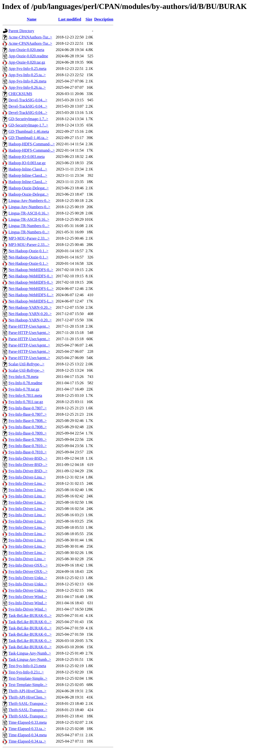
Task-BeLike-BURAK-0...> (30, 615)
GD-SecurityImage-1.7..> (28, 119)
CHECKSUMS (20, 94)
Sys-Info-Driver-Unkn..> (27, 578)
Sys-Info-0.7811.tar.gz (25, 402)
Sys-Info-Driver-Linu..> (27, 477)
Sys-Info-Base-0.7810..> (27, 446)
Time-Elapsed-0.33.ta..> (27, 729)
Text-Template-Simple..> (27, 678)
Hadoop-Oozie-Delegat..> (28, 188)
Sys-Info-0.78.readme (25, 383)
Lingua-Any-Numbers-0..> (29, 201)
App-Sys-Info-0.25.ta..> (27, 75)
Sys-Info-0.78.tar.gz (23, 389)
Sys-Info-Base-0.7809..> (27, 433)
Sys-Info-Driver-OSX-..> (28, 565)
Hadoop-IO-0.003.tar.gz (27, 163)
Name (32, 19)
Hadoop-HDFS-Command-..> (31, 144)
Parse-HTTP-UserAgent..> (29, 326)
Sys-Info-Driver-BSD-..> (27, 458)
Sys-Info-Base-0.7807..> (27, 408)
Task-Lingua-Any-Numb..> (29, 653)
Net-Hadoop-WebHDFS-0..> (30, 270)
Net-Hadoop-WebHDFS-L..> (31, 289)
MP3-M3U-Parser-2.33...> (29, 238)
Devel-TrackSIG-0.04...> (27, 100)
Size (88, 19)
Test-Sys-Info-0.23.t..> (26, 672)
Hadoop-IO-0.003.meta (26, 157)
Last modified (69, 19)
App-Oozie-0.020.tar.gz (26, 62)
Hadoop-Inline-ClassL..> (27, 169)
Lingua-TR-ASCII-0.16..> (28, 213)
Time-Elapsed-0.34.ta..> (27, 741)
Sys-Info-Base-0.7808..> (27, 421)
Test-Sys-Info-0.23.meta (27, 666)
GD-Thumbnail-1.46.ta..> (28, 138)
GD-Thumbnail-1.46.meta (28, 131)
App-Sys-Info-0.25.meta (27, 68)
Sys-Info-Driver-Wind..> (27, 597)
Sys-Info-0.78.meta (23, 377)
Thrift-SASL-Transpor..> (27, 703)
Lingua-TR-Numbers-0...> (28, 226)
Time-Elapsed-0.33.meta (27, 722)
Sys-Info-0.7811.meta (25, 395)
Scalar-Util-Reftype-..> (26, 364)
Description (103, 19)
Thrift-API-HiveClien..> (27, 691)
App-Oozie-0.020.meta (26, 50)
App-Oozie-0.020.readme (28, 56)
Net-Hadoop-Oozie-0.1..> (28, 251)
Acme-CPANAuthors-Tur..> (30, 37)
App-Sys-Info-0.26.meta (27, 81)
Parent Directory (21, 31)
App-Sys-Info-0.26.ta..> (27, 87)
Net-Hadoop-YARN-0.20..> (30, 307)
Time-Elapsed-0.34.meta (27, 735)
